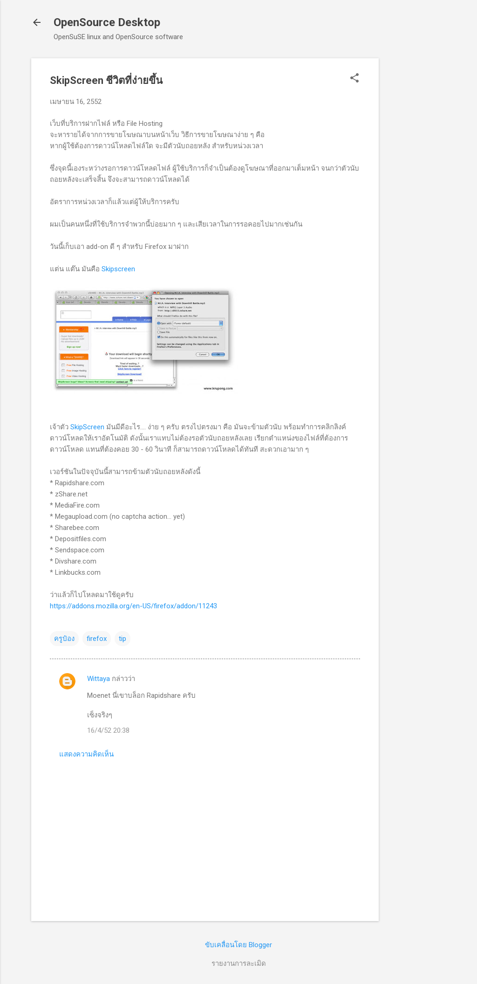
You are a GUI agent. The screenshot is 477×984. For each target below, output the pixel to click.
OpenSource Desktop (107, 22)
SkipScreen (87, 427)
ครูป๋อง (64, 638)
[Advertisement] (416, 198)
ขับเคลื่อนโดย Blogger (238, 945)
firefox (97, 638)
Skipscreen (118, 269)
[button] (354, 78)
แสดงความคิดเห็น (86, 754)
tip (122, 638)
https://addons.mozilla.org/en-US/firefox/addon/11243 (133, 606)
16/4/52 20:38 (108, 730)
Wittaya (98, 678)
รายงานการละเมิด (238, 963)
